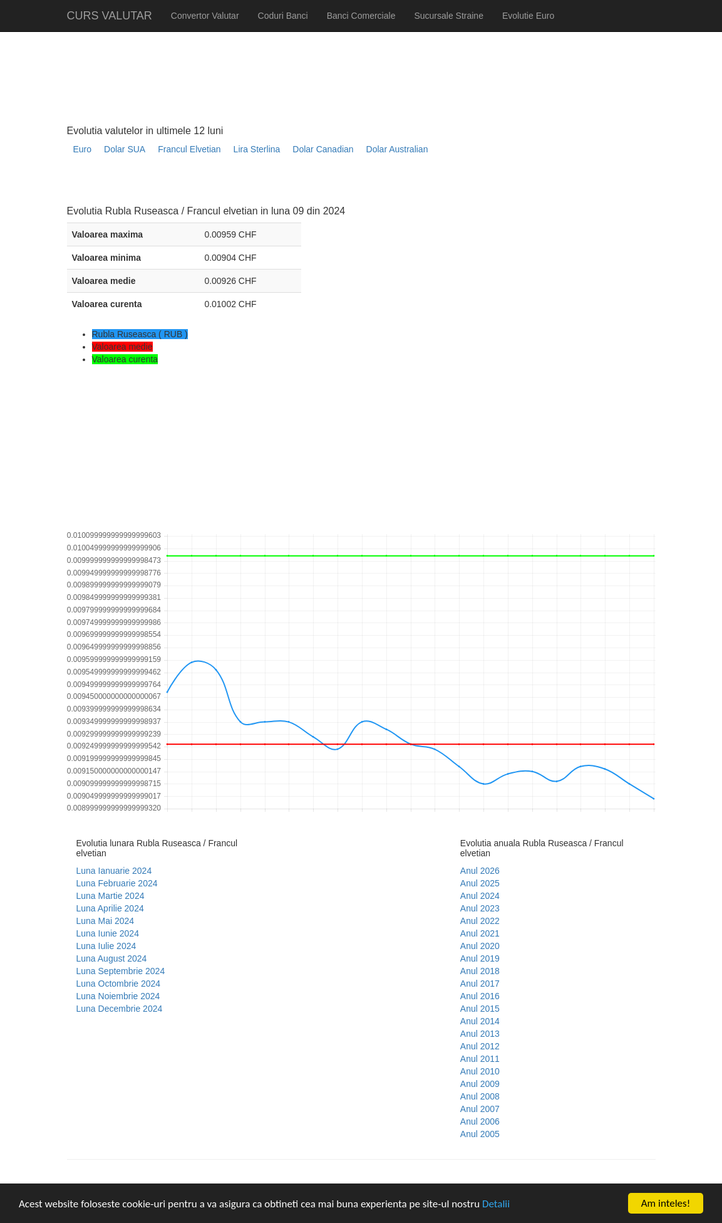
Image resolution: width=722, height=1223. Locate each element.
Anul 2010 (480, 1071)
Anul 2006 (480, 1121)
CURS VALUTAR (109, 15)
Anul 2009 (480, 1084)
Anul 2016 (480, 996)
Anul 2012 (480, 1046)
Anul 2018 (480, 971)
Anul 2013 (480, 1034)
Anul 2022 (480, 921)
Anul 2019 (480, 958)
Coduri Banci (283, 16)
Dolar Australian (397, 149)
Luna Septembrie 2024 (120, 971)
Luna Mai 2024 (105, 921)
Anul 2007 (480, 1109)
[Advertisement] (295, 185)
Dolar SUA (124, 149)
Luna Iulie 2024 (106, 946)
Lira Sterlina (257, 149)
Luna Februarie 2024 (117, 883)
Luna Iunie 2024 (107, 933)
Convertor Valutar (205, 16)
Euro (82, 149)
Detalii (496, 1203)
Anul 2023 (480, 908)
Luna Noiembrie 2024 (118, 996)
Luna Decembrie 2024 (119, 1009)
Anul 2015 (480, 1009)
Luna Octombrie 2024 (118, 984)
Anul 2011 (480, 1059)
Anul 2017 (480, 984)
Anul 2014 (480, 1021)
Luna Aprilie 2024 (110, 908)
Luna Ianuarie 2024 (114, 871)
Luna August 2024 (111, 958)
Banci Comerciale (361, 16)
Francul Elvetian (189, 149)
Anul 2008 (480, 1096)
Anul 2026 (480, 871)
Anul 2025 (480, 883)
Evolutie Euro (528, 16)
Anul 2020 (480, 946)
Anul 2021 (480, 933)
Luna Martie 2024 (110, 896)
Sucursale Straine (448, 16)
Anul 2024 (480, 896)
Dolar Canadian (322, 149)
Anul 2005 (480, 1134)
